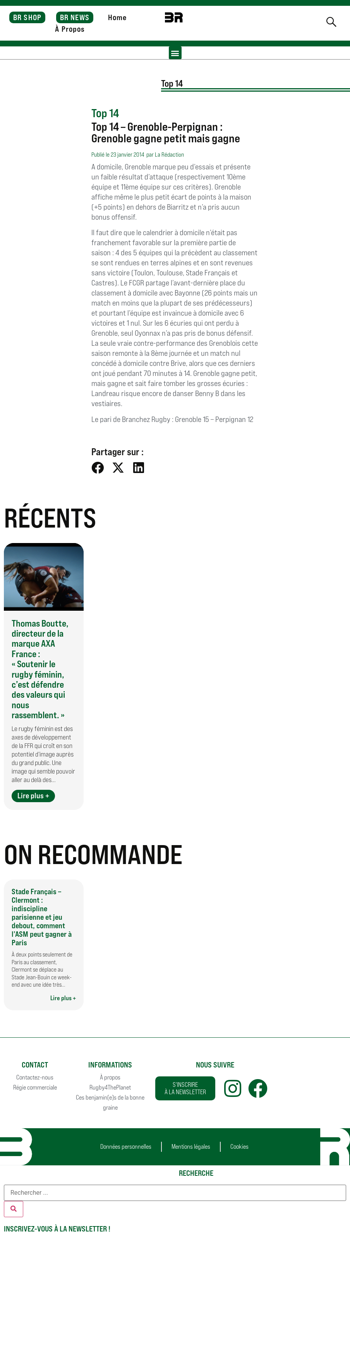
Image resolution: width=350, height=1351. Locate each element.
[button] (175, 52)
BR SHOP (27, 17)
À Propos (70, 29)
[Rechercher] (13, 1209)
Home (117, 17)
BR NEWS (74, 17)
